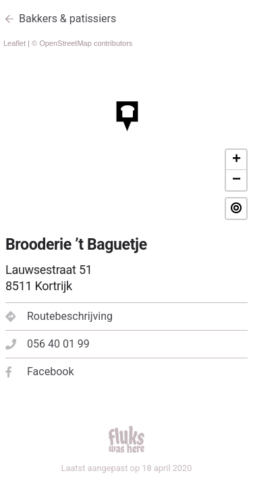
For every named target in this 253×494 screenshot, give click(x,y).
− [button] (236, 180)
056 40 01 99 (47, 343)
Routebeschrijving (59, 316)
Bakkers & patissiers (67, 18)
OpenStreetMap (65, 43)
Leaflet (14, 43)
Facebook (39, 371)
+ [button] (236, 160)
